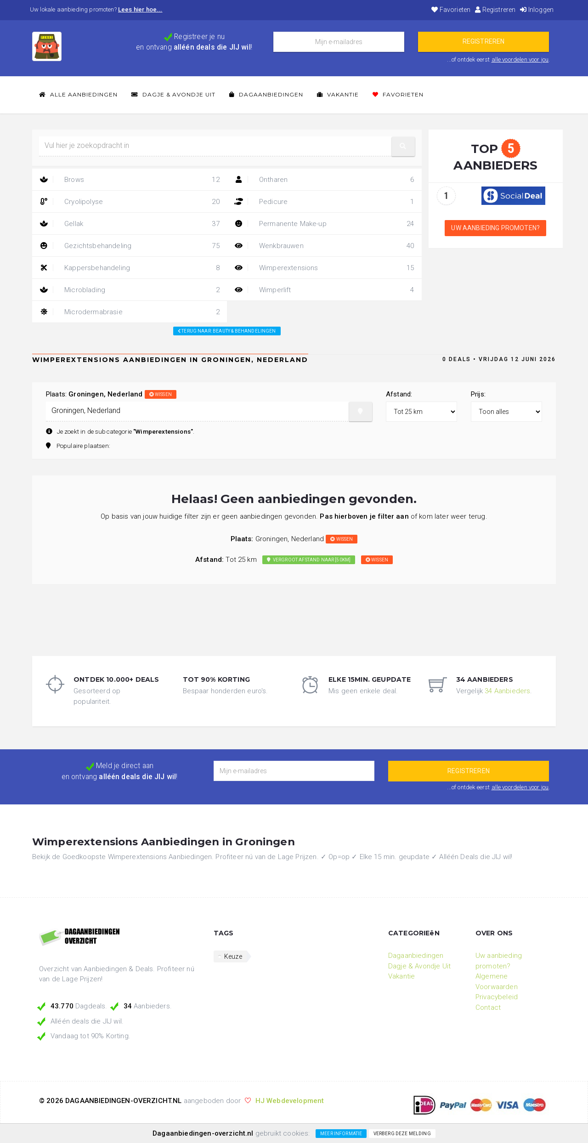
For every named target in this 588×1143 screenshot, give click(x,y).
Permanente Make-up (324, 224)
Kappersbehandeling (130, 268)
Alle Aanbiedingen (78, 94)
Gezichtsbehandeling (130, 246)
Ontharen (324, 180)
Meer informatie (341, 1133)
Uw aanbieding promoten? (495, 228)
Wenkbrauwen (324, 246)
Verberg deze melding (402, 1133)
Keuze (233, 956)
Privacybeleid (496, 997)
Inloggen (537, 9)
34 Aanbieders (507, 691)
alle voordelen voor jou (520, 59)
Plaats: (111, 394)
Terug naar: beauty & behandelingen (227, 331)
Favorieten (450, 9)
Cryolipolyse (130, 202)
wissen (160, 394)
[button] (403, 146)
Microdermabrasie (130, 312)
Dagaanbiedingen (266, 94)
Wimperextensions (324, 268)
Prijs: (478, 394)
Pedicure (324, 202)
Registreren (495, 9)
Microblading (130, 290)
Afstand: (399, 394)
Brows (130, 180)
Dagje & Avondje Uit (173, 94)
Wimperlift (324, 290)
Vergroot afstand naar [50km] (309, 559)
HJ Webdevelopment (289, 1101)
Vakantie (338, 94)
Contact (488, 1007)
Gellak (130, 224)
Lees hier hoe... (140, 9)
